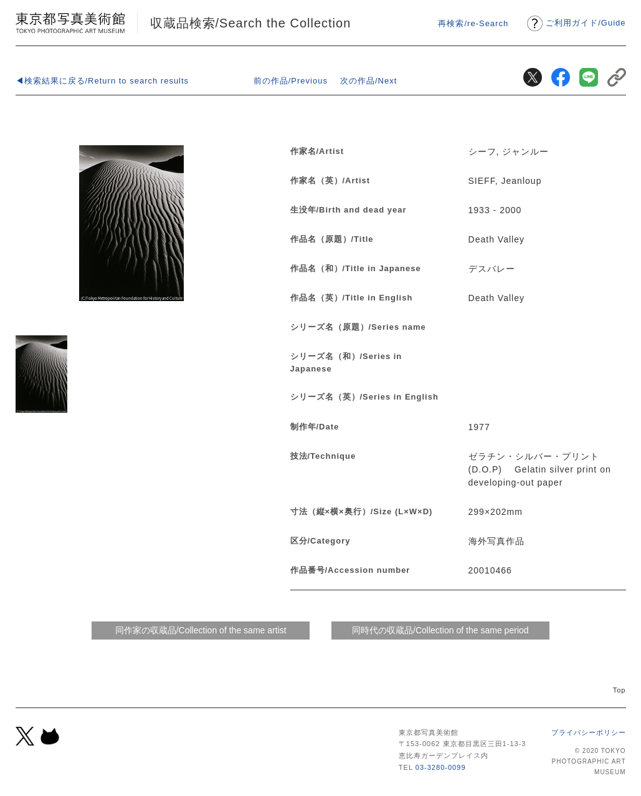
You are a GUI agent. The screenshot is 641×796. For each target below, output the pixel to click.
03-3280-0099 (440, 767)
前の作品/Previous (291, 80)
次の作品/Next (368, 80)
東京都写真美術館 (70, 22)
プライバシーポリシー (588, 732)
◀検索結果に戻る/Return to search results (102, 80)
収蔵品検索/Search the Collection (250, 23)
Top (619, 690)
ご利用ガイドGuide (585, 22)
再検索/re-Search (473, 23)
